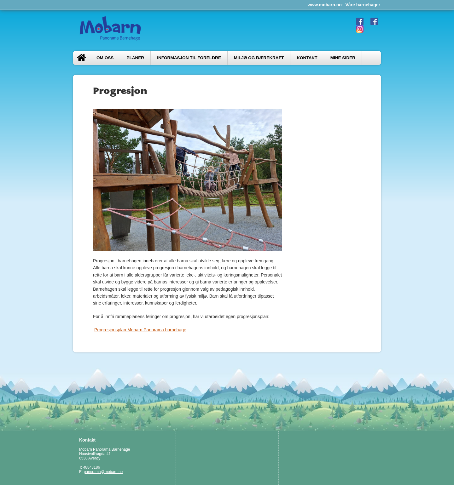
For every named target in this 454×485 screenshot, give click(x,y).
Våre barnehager (363, 4)
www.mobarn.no (324, 4)
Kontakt (307, 57)
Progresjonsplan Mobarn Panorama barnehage (140, 329)
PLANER (135, 57)
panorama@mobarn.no (103, 472)
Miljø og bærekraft (259, 57)
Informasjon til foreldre (189, 57)
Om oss (105, 57)
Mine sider (342, 57)
